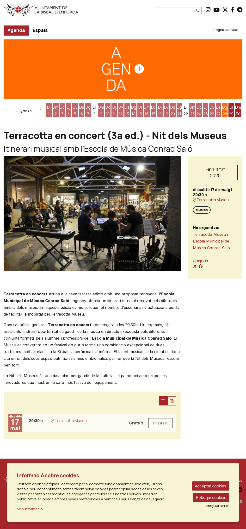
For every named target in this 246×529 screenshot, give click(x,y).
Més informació (30, 508)
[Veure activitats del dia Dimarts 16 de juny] (147, 110)
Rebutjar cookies (211, 497)
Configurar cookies (217, 505)
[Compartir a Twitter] (195, 266)
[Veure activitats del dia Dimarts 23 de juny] (192, 110)
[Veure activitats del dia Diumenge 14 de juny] (133, 110)
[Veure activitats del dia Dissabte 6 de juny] (81, 110)
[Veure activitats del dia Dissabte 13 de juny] (127, 110)
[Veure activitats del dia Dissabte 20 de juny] (173, 110)
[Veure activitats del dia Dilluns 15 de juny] (140, 110)
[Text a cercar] (178, 10)
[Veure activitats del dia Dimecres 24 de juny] (199, 110)
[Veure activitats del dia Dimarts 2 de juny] (56, 110)
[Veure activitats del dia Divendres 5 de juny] (75, 110)
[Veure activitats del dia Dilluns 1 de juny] (49, 110)
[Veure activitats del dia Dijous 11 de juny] (114, 110)
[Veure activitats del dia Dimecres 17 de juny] (153, 110)
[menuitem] (208, 9)
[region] (92, 213)
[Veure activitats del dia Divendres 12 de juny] (120, 110)
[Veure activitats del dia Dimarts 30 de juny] (238, 110)
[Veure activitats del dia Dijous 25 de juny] (205, 110)
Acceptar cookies (210, 486)
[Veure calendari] (171, 400)
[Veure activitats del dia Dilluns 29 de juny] (231, 110)
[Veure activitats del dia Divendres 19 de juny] (166, 110)
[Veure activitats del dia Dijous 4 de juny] (68, 110)
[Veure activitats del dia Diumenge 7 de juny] (88, 110)
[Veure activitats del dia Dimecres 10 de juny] (108, 110)
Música (202, 210)
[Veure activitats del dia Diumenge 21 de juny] (179, 110)
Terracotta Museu (211, 199)
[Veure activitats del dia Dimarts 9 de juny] (101, 110)
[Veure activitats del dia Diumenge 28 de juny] (225, 110)
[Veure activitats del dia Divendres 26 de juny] (212, 110)
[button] (199, 10)
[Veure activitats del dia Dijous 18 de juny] (160, 110)
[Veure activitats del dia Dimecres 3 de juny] (62, 110)
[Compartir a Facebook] (201, 266)
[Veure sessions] (163, 400)
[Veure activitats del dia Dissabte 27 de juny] (218, 110)
